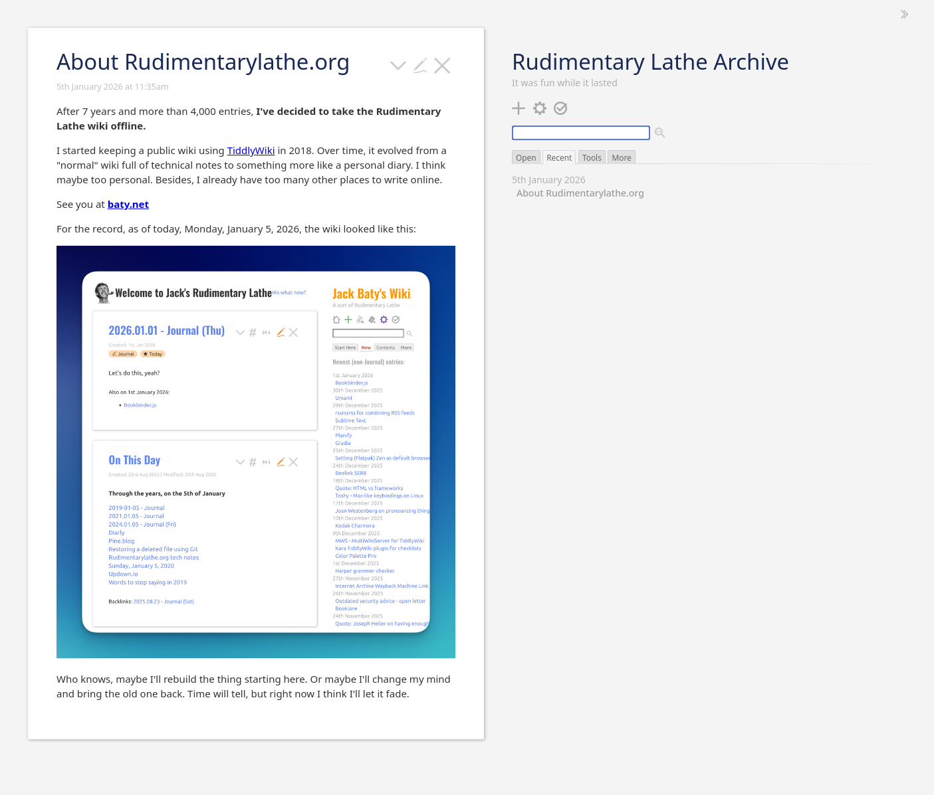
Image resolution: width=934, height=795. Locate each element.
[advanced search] (661, 133)
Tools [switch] (592, 157)
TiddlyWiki (251, 150)
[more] (398, 63)
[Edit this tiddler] (420, 63)
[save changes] (561, 107)
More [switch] (621, 157)
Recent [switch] (559, 157)
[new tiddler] (519, 107)
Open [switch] (526, 157)
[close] (442, 63)
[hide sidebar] (905, 14)
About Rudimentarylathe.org (580, 193)
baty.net (128, 204)
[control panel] (540, 107)
